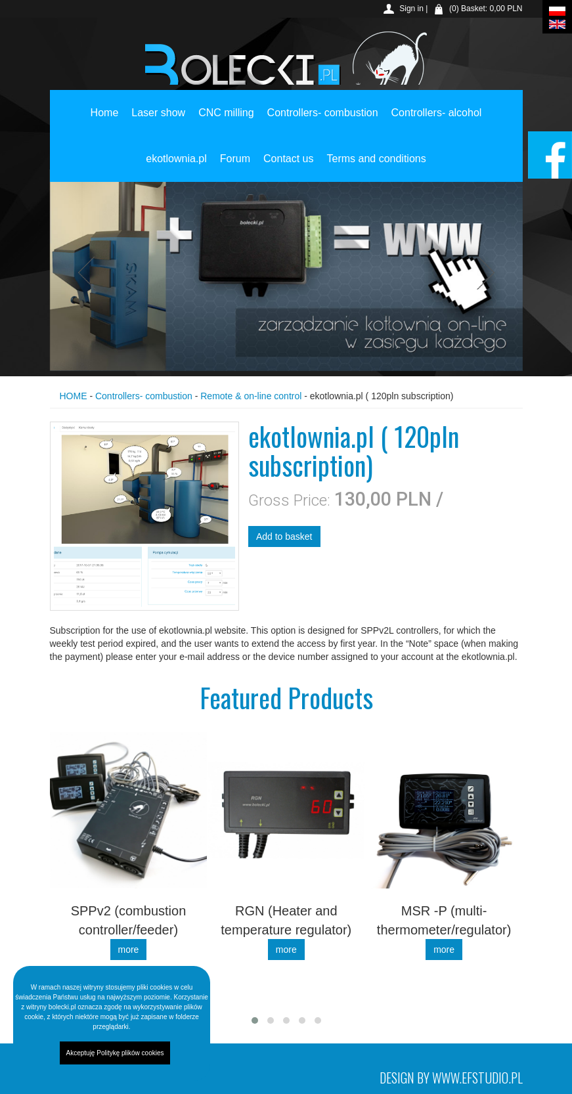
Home (105, 145)
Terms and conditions (376, 191)
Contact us (288, 191)
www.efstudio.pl (477, 1077)
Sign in (411, 8)
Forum (235, 191)
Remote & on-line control (250, 396)
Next (482, 273)
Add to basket (284, 536)
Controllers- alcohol (436, 145)
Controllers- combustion (322, 145)
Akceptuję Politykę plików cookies (115, 1053)
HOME (73, 396)
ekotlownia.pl (176, 191)
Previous (90, 273)
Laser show (158, 145)
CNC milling (225, 145)
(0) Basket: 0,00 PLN (485, 8)
